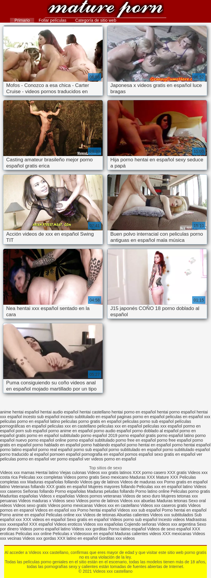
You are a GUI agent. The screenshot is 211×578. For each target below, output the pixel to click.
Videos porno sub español (134, 519)
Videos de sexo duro (142, 496)
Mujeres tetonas (176, 496)
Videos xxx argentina (177, 524)
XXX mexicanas (177, 533)
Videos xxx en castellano (117, 505)
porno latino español (18, 449)
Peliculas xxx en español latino (165, 486)
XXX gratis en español (66, 486)
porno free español (174, 440)
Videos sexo (63, 500)
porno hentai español (191, 445)
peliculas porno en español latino (30, 421)
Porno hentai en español (184, 510)
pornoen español (65, 454)
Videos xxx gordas (39, 538)
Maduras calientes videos (138, 533)
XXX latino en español (77, 538)
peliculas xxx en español (119, 426)
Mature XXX (167, 477)
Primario (22, 20)
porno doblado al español (155, 430)
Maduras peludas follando (110, 491)
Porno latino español (127, 529)
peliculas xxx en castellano (71, 426)
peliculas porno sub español (148, 421)
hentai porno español (176, 412)
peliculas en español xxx (188, 416)
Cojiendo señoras (140, 524)
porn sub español (31, 430)
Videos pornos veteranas (99, 496)
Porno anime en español (22, 514)
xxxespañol (18, 524)
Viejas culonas (73, 472)
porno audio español (112, 430)
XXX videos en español (45, 519)
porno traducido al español (24, 454)
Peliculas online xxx (64, 514)
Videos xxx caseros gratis (163, 505)
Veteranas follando (28, 486)
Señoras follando (38, 491)
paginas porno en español (141, 416)
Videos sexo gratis (29, 505)
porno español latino (175, 435)
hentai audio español (59, 412)
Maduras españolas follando (53, 482)
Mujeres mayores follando (112, 486)
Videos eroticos (68, 524)
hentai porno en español (134, 412)
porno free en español (136, 440)
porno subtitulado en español (135, 449)
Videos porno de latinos (97, 500)
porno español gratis (137, 435)
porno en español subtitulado (53, 435)
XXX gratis (177, 472)
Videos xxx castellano (105, 9)
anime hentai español (19, 412)
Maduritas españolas (19, 496)
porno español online (47, 440)
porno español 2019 (99, 435)
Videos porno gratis (81, 477)
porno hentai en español (149, 445)
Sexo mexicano (114, 477)
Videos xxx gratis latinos (109, 472)
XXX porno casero (150, 472)
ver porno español (66, 459)
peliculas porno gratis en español (91, 421)
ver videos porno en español (110, 459)
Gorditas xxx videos (117, 538)
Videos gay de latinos (99, 482)
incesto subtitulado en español (88, 416)
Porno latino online (152, 491)
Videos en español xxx (56, 510)
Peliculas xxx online (34, 533)
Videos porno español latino (45, 529)
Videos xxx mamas (17, 472)
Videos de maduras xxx (141, 482)
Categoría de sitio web (95, 20)
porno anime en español (70, 430)
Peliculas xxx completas (41, 477)
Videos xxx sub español (139, 510)
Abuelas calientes (133, 514)
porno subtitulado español (186, 449)
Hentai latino (47, 472)
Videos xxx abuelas (138, 500)
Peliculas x (62, 533)
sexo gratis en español (174, 454)
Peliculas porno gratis (190, 491)
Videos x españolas (57, 496)
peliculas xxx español (162, 426)
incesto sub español (41, 416)
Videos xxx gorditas (89, 529)
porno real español (55, 449)
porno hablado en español (56, 445)
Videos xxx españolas (103, 524)
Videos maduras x (34, 500)
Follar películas (52, 20)
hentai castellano (94, 412)
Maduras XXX (142, 477)
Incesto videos (172, 519)
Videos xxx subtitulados (171, 514)
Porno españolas (71, 491)
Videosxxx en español (94, 533)
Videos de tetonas (99, 514)
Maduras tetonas (172, 500)
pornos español (139, 454)
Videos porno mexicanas (70, 505)
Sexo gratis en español (88, 519)
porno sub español (90, 449)
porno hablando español (103, 445)
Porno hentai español (97, 510)
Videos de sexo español (169, 529)
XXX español (41, 524)
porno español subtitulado (90, 440)
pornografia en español (103, 454)
